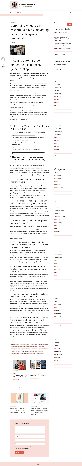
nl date (56, 289)
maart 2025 (57, 114)
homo (56, 266)
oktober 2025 (58, 93)
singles (56, 330)
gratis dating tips (58, 251)
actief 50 (57, 190)
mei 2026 (57, 72)
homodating (57, 269)
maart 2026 (57, 78)
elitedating (57, 231)
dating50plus (57, 219)
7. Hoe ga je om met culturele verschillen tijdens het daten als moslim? (26, 149)
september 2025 (58, 96)
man (56, 275)
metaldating (57, 281)
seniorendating (58, 319)
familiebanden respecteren (43, 344)
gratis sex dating (58, 257)
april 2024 (57, 146)
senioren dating (58, 316)
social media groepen (39, 351)
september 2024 (58, 131)
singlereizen (57, 327)
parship (56, 301)
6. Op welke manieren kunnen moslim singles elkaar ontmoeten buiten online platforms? (30, 147)
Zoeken (55, 22)
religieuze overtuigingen (16, 351)
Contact (19, 12)
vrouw (56, 360)
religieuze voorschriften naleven (28, 351)
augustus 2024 (58, 134)
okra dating (57, 295)
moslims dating (34, 348)
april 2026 (57, 75)
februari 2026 (58, 81)
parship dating (58, 304)
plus (56, 307)
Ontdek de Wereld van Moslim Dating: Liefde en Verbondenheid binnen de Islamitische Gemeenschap (39, 411)
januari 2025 (57, 119)
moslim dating (13, 22)
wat (56, 369)
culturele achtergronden (25, 344)
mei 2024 (57, 143)
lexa (56, 272)
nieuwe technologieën (16, 349)
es (55, 234)
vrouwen (57, 366)
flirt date (57, 240)
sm (56, 339)
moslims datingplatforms (43, 348)
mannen (56, 278)
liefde (19, 348)
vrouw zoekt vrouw (59, 363)
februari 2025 (58, 116)
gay (56, 245)
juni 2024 (57, 140)
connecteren (16, 344)
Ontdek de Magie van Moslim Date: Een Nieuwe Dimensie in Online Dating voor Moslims (18, 410)
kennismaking (41, 346)
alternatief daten (58, 193)
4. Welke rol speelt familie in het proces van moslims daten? (24, 140)
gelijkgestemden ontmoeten (17, 346)
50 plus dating (58, 175)
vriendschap (57, 357)
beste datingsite (58, 198)
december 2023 (58, 158)
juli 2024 (57, 137)
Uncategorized (58, 351)
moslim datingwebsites (26, 348)
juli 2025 (57, 102)
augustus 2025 (58, 99)
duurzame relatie (34, 344)
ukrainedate (57, 348)
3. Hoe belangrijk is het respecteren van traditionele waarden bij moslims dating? (28, 137)
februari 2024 (58, 152)
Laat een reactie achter (3, 67)
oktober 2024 (58, 128)
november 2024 (58, 125)
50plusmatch (57, 184)
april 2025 (57, 111)
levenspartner (14, 348)
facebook (57, 237)
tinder (56, 345)
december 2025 (58, 87)
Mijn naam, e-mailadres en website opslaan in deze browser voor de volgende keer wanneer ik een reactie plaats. (30, 447)
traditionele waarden (15, 353)
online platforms (24, 349)
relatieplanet (57, 310)
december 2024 (58, 122)
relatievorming (38, 349)
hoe (56, 263)
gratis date (57, 248)
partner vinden (31, 349)
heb (56, 260)
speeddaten (57, 342)
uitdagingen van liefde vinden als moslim (28, 353)
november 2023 (58, 160)
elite (56, 228)
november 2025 (58, 90)
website (57, 371)
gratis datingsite (58, 254)
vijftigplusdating (58, 354)
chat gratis (57, 204)
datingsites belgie (58, 222)
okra (56, 292)
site (56, 333)
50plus (56, 181)
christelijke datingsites (59, 210)
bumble (56, 201)
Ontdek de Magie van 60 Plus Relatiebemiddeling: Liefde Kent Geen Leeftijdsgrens (62, 39)
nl (55, 286)
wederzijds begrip (40, 353)
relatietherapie (58, 313)
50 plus (56, 172)
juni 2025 (57, 105)
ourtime (56, 298)
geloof (24, 346)
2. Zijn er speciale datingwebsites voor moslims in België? (23, 135)
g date (56, 242)
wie (56, 374)
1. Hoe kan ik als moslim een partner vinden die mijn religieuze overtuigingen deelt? (29, 132)
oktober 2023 (58, 163)
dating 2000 (57, 213)
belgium (57, 196)
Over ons (12, 12)
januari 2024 (57, 155)
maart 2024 (57, 149)
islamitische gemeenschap (32, 346)
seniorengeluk (58, 322)
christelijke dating (58, 207)
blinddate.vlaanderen (27, 5)
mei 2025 (57, 108)
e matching (57, 225)
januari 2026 (57, 84)
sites (56, 336)
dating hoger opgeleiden (60, 216)
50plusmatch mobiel (59, 187)
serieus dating (58, 325)
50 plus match (58, 178)
